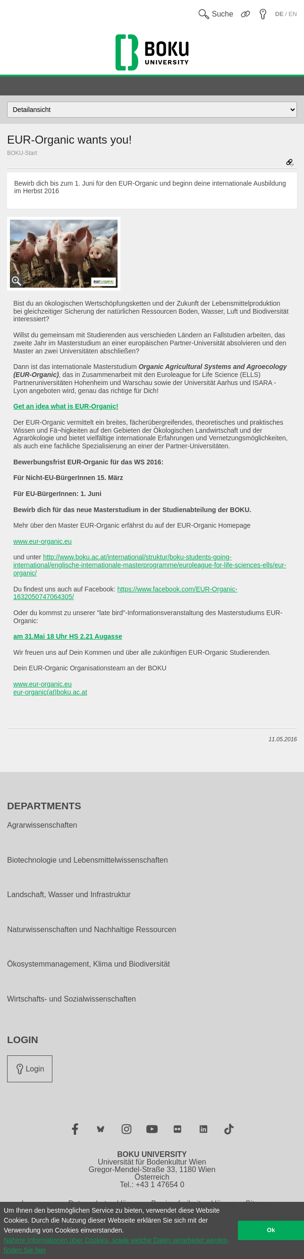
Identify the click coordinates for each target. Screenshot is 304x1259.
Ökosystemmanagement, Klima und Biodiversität (88, 964)
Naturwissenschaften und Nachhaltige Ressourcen (91, 930)
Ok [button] (271, 1230)
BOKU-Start (22, 153)
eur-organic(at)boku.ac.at (50, 692)
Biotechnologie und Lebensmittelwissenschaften (87, 860)
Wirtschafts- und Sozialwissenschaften (71, 999)
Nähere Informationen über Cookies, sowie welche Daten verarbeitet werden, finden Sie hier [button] (116, 1245)
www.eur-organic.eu (42, 541)
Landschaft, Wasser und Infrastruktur (69, 895)
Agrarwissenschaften (42, 825)
